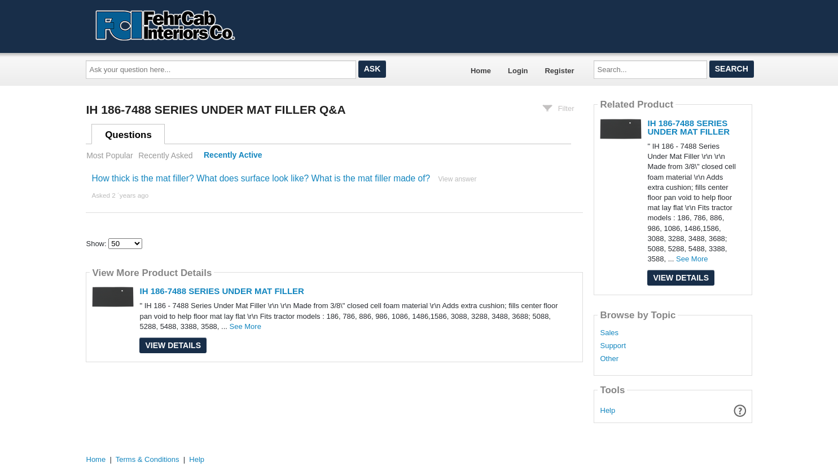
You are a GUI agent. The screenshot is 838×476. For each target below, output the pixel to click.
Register (559, 70)
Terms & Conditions (147, 459)
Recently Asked (165, 155)
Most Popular (109, 155)
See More (245, 326)
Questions (128, 135)
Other (609, 359)
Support (613, 346)
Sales (609, 333)
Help (608, 410)
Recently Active (233, 155)
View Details (173, 345)
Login (518, 70)
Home (481, 70)
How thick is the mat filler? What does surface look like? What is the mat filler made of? (260, 178)
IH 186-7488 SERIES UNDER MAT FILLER (221, 291)
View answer (457, 179)
